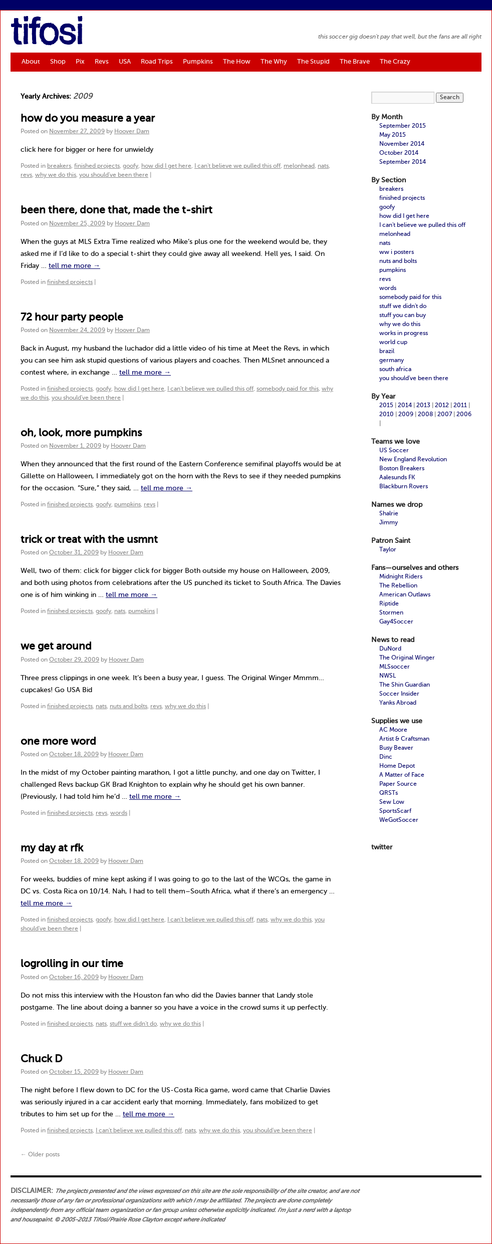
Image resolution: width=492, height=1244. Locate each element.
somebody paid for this (288, 389)
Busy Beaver (396, 748)
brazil (386, 352)
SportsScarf (395, 811)
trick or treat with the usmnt (89, 540)
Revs (102, 62)
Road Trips (157, 62)
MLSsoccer (394, 667)
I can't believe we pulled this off (237, 166)
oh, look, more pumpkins (81, 433)
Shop (58, 62)
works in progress (403, 334)
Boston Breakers (401, 469)
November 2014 (401, 144)
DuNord (390, 649)
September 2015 (402, 126)
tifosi (47, 35)
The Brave (355, 62)
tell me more (74, 265)
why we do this (55, 175)
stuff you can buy (402, 316)
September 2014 (402, 162)
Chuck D (42, 1059)
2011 (460, 406)
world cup (393, 343)
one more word (58, 742)
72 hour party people (72, 318)
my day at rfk (52, 848)
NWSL (387, 676)
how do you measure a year (88, 119)
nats (323, 166)
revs (26, 175)
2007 (444, 415)
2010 (386, 415)
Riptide (389, 604)
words (118, 813)
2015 (386, 406)
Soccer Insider (399, 694)
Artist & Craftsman (404, 739)
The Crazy (395, 62)
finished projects (97, 166)
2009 (405, 415)
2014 (405, 406)
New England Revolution (413, 460)
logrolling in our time (72, 964)
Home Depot (397, 766)
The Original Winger (407, 658)
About (31, 62)
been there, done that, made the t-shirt (116, 210)
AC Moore (393, 730)
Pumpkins (198, 62)
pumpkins (127, 505)
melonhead (299, 166)
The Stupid (313, 62)
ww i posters (396, 252)
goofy (130, 166)
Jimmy (388, 523)
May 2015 (392, 135)
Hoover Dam (131, 132)
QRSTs (388, 793)
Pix (80, 62)
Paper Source (398, 784)
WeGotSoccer (398, 820)
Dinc (385, 757)
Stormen (391, 613)
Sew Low (391, 802)
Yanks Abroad (397, 703)
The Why (274, 62)
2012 (442, 406)
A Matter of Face (401, 775)
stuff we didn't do (133, 1024)
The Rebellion (398, 586)
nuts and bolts (128, 707)
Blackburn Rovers (403, 487)
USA (125, 62)
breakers (59, 166)
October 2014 (398, 153)
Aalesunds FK (397, 478)
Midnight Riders (400, 577)
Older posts (40, 1155)
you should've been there (113, 175)
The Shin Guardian (404, 685)
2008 (425, 415)
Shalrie (388, 514)
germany (391, 361)
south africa (395, 370)
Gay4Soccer (396, 622)
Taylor (387, 550)
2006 (463, 415)
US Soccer (394, 451)
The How (237, 62)
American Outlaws (404, 595)
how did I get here (166, 166)
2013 (423, 406)
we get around (56, 647)
